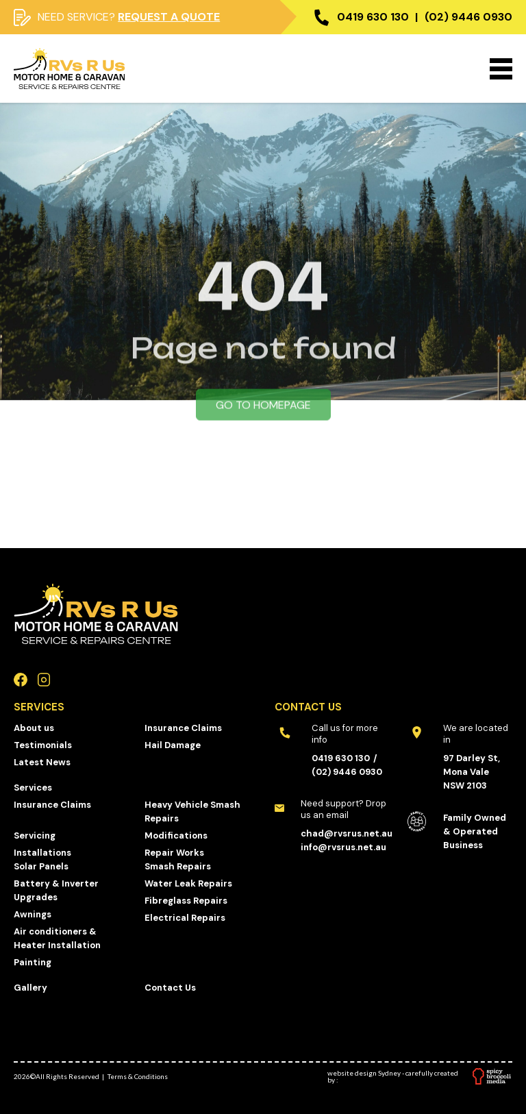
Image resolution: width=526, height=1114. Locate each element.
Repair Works (174, 852)
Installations (42, 852)
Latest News (42, 762)
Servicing (34, 835)
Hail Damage (173, 745)
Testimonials (43, 745)
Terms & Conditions (138, 1076)
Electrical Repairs (185, 918)
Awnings (32, 914)
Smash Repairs (178, 866)
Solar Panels (41, 866)
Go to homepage (263, 413)
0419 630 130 (373, 17)
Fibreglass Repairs (186, 900)
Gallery (30, 987)
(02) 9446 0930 (468, 17)
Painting (32, 962)
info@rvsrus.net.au (343, 847)
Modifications (176, 835)
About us (34, 728)
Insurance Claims (183, 728)
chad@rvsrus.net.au (346, 833)
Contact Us (170, 987)
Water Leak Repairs (188, 883)
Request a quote (169, 17)
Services (33, 787)
